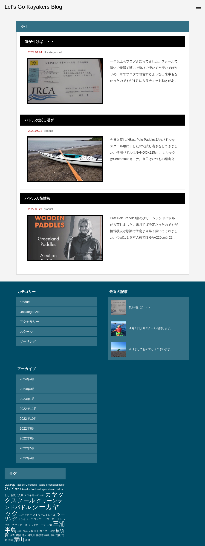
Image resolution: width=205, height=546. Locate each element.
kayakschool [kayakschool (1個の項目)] (29, 489)
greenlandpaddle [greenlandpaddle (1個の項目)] (55, 484)
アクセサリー (29, 322)
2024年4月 (27, 379)
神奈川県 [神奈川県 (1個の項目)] (49, 535)
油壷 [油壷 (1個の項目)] (12, 535)
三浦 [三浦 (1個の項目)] (49, 524)
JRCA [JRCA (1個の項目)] (18, 489)
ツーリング (28, 341)
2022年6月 (27, 438)
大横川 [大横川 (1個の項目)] (32, 531)
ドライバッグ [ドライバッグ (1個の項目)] (25, 519)
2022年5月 (27, 448)
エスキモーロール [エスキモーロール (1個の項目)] (34, 495)
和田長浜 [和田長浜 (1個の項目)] (22, 531)
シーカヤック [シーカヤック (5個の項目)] (32, 510)
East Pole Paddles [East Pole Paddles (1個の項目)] (15, 484)
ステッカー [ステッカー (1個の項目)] (25, 514)
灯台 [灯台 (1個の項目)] (24, 535)
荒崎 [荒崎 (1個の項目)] (10, 540)
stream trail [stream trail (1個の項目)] (54, 489)
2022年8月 (27, 428)
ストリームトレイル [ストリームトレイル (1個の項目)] (44, 514)
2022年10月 (28, 418)
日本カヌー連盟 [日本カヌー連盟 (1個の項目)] (46, 531)
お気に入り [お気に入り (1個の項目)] (17, 495)
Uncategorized (52, 52)
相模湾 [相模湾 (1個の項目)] (39, 535)
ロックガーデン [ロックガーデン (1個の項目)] (37, 524)
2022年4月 (27, 458)
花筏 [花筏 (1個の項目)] (58, 535)
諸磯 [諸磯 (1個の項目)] (27, 540)
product (48, 130)
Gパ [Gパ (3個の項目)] (9, 488)
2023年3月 (27, 389)
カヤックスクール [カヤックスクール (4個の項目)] (34, 497)
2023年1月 (27, 399)
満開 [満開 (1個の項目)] (18, 535)
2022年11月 (28, 409)
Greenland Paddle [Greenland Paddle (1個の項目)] (35, 484)
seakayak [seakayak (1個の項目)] (42, 489)
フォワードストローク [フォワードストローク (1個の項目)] (46, 519)
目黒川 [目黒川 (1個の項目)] (31, 535)
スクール (26, 331)
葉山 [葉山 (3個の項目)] (19, 539)
